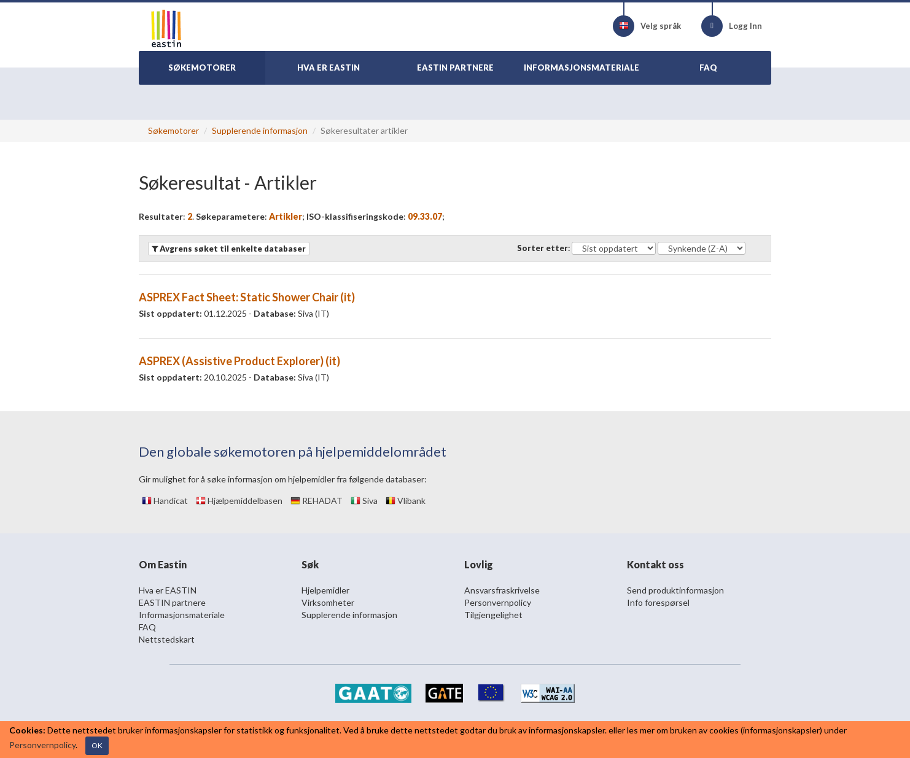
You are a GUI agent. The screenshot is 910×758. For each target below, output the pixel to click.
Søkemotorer (173, 130)
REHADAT (316, 500)
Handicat (165, 500)
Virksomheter (327, 602)
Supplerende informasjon (260, 130)
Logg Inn (731, 26)
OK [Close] (97, 745)
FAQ (147, 627)
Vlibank (406, 500)
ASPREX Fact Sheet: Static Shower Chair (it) (247, 297)
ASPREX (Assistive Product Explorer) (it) (239, 361)
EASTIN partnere (172, 602)
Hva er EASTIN (167, 590)
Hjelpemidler (325, 590)
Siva (364, 500)
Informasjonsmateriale (182, 614)
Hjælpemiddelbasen (239, 500)
